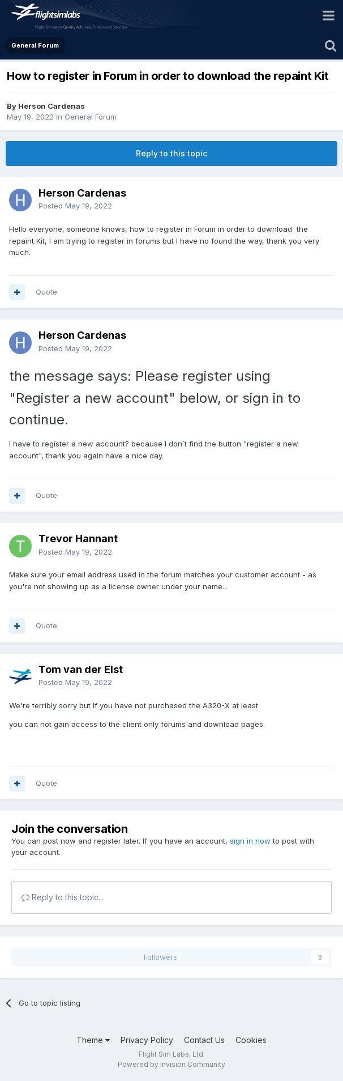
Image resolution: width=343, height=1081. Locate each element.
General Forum (91, 116)
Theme (93, 1040)
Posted (75, 205)
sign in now (250, 840)
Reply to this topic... (63, 897)
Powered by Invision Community (171, 1064)
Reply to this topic (171, 153)
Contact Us (204, 1040)
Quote (46, 291)
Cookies (251, 1040)
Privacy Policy (147, 1040)
